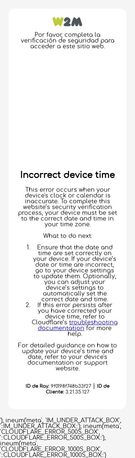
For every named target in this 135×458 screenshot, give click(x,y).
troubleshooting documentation (78, 325)
